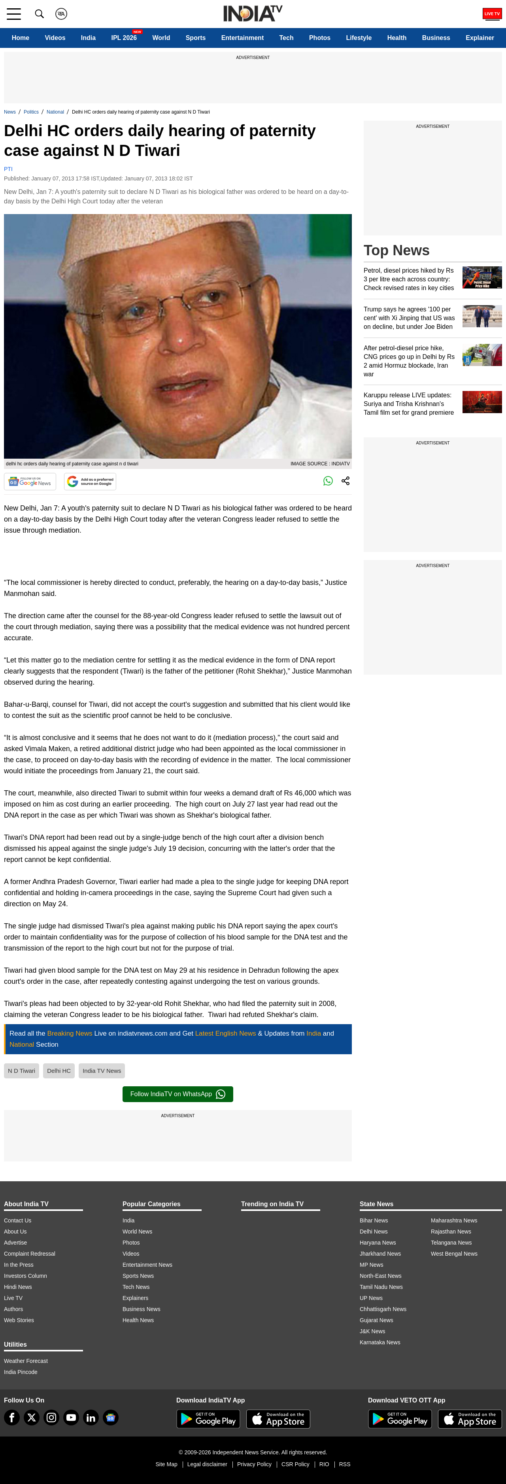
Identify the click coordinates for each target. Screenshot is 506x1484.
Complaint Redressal (29, 1254)
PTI (8, 169)
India (88, 37)
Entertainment (242, 37)
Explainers (135, 1298)
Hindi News (18, 1287)
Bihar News (374, 1220)
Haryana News (378, 1242)
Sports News (138, 1276)
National (55, 112)
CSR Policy (295, 1464)
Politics (31, 112)
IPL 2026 (124, 37)
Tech (286, 37)
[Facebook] (12, 1417)
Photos (319, 37)
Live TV (13, 1298)
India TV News (102, 1070)
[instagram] (51, 1417)
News (10, 112)
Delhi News (374, 1231)
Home (20, 37)
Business (436, 37)
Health (397, 37)
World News (137, 1231)
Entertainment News (147, 1265)
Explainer (480, 37)
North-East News (381, 1276)
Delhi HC (59, 1070)
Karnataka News (380, 1342)
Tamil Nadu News (381, 1287)
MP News (371, 1265)
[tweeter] (32, 1417)
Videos (55, 37)
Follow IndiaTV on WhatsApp (177, 1094)
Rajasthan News (451, 1231)
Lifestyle (359, 37)
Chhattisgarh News (383, 1309)
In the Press (19, 1265)
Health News (138, 1320)
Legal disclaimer (207, 1464)
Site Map (166, 1464)
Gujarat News (376, 1320)
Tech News (136, 1287)
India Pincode (21, 1372)
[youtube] (71, 1417)
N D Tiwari (21, 1070)
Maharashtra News (454, 1220)
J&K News (372, 1331)
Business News (141, 1309)
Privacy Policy (254, 1464)
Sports (196, 37)
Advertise (15, 1242)
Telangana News (451, 1242)
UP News (371, 1298)
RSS (345, 1464)
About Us (15, 1231)
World (161, 37)
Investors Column (25, 1276)
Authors (13, 1309)
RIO (324, 1464)
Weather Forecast (26, 1361)
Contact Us (17, 1220)
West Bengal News (454, 1254)
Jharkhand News (380, 1254)
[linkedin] (91, 1417)
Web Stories (19, 1320)
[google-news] (111, 1417)
